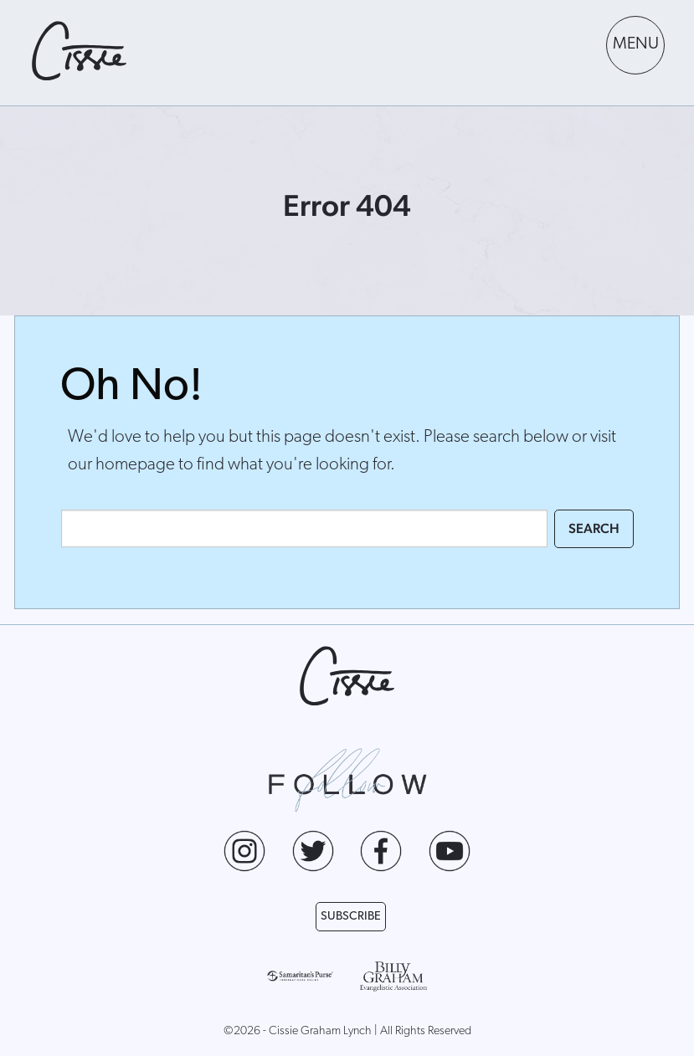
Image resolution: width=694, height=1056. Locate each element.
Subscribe (351, 916)
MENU (636, 44)
